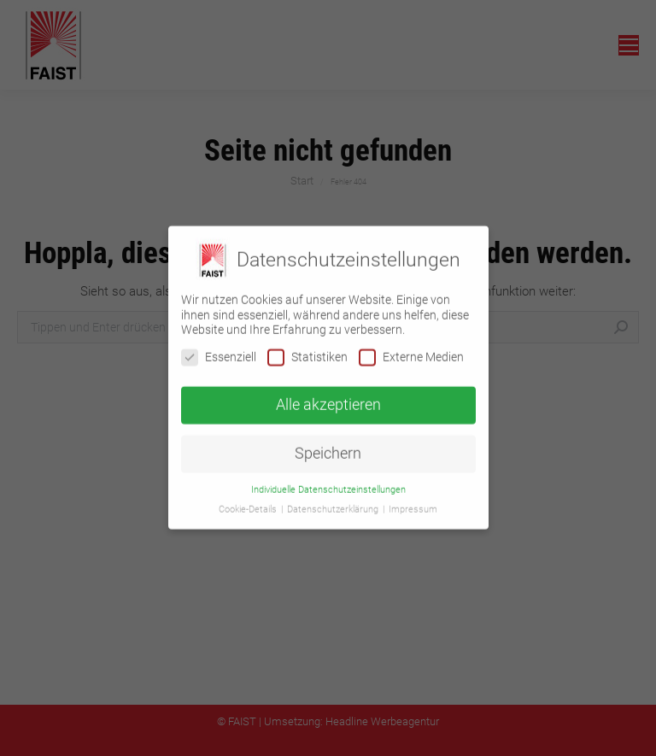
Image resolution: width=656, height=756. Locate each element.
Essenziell (218, 348)
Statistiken (307, 348)
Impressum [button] (413, 501)
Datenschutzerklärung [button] (334, 501)
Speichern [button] (328, 445)
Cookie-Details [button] (249, 501)
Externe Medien (411, 348)
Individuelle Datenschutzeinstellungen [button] (328, 481)
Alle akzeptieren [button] (328, 396)
